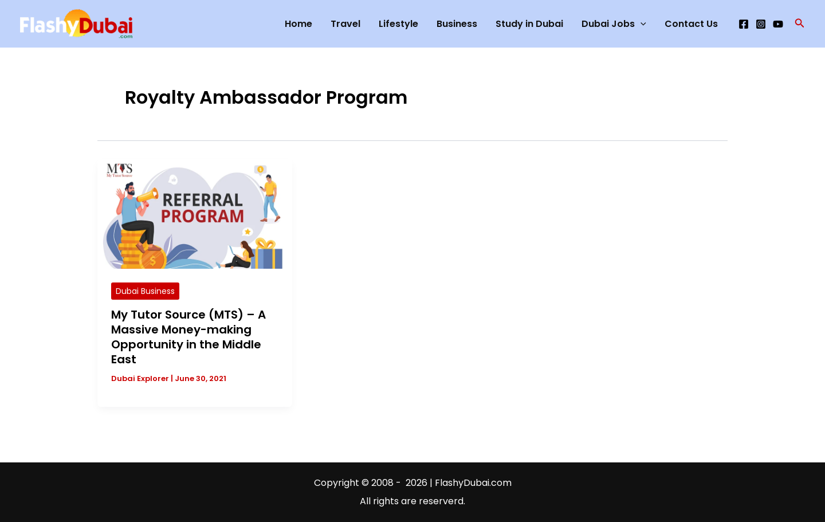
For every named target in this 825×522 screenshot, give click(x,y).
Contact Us (691, 23)
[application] (640, 24)
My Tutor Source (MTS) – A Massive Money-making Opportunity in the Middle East (188, 337)
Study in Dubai (529, 23)
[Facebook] (743, 24)
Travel (345, 23)
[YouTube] (778, 24)
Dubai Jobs (614, 24)
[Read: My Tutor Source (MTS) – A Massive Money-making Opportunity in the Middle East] (194, 213)
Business (457, 23)
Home (298, 23)
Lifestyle (398, 23)
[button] (800, 24)
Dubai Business (145, 291)
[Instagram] (761, 24)
